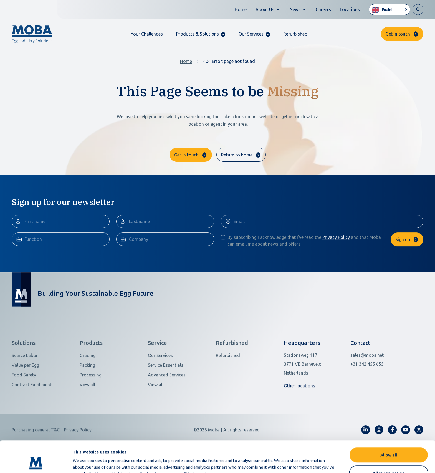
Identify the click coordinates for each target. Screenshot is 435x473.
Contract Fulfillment (32, 408)
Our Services (160, 379)
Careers (323, 9)
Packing (87, 388)
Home (241, 9)
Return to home (236, 154)
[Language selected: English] (389, 9)
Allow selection (389, 443)
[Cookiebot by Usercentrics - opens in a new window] (36, 462)
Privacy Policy (336, 261)
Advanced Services (167, 398)
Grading (88, 379)
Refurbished (295, 33)
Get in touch (398, 33)
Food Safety (24, 398)
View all (87, 408)
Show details (293, 462)
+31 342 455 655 (367, 387)
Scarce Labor (25, 379)
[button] (200, 34)
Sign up (402, 263)
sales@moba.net (367, 378)
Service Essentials (165, 388)
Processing (91, 398)
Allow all (388, 425)
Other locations (299, 409)
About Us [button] (265, 9)
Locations (350, 9)
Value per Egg (25, 388)
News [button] (295, 9)
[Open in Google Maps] (313, 388)
